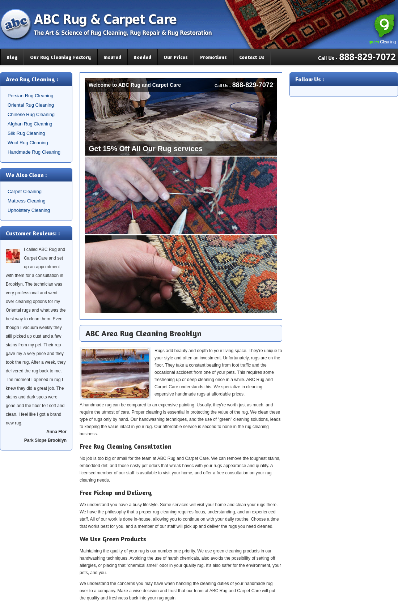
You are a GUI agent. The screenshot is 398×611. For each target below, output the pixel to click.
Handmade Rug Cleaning (34, 152)
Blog (12, 57)
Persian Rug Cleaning (30, 95)
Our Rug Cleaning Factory (60, 57)
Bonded (142, 57)
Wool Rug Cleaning (28, 142)
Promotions (213, 57)
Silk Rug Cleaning (26, 133)
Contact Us (251, 57)
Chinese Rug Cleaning (31, 114)
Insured (112, 57)
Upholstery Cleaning (29, 210)
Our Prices (176, 57)
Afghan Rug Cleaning (30, 124)
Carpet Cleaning (25, 191)
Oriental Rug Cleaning (31, 105)
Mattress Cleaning (27, 201)
